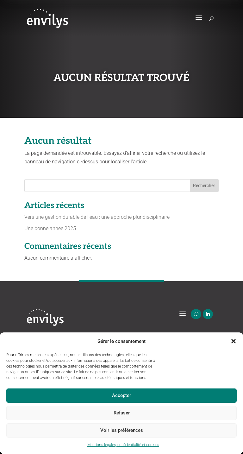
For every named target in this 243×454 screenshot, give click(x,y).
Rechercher (204, 185)
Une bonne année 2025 (50, 228)
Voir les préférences (121, 430)
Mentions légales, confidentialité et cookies (123, 445)
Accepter (121, 395)
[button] (233, 341)
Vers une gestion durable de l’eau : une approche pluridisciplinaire (97, 217)
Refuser (122, 413)
